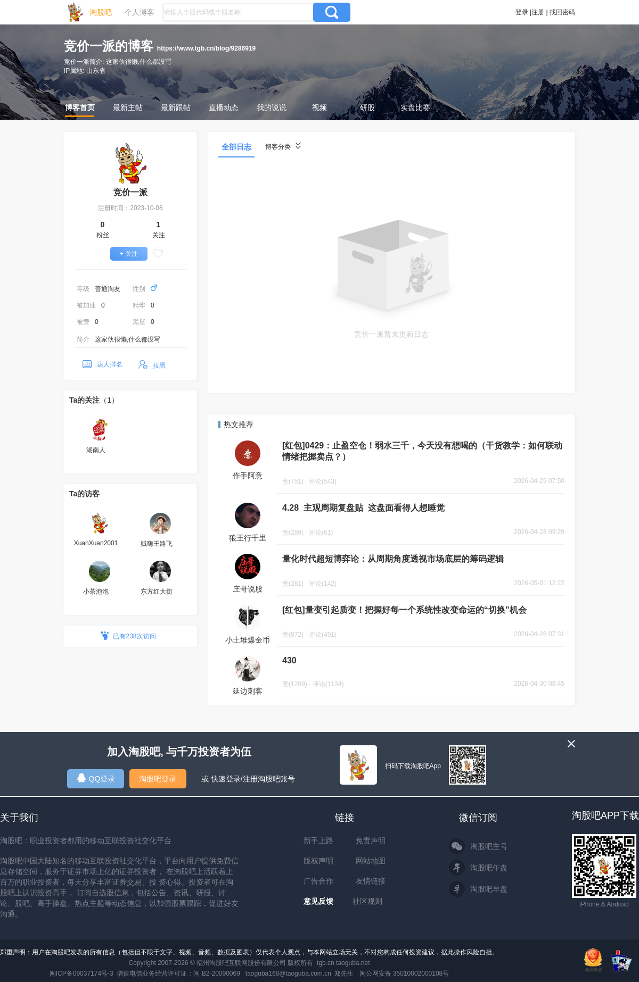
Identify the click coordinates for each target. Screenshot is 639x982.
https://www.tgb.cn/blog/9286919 (206, 48)
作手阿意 (248, 475)
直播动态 (224, 107)
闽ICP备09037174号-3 (81, 973)
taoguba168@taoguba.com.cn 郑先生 (299, 973)
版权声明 (318, 860)
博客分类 (283, 147)
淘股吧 (100, 12)
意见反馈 (318, 901)
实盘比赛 (415, 107)
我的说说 (271, 107)
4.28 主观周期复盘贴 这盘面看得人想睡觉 (363, 507)
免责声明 (371, 840)
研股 (367, 107)
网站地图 (371, 860)
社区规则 (367, 901)
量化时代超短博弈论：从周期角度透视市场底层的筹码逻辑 (393, 558)
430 (289, 660)
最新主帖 (128, 107)
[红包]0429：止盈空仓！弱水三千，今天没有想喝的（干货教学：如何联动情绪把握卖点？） (422, 451)
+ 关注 (129, 253)
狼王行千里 (247, 538)
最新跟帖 (176, 107)
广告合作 (318, 881)
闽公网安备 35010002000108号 (404, 973)
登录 (521, 12)
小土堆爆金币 (247, 640)
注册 (537, 12)
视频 (319, 107)
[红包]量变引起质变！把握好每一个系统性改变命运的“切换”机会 (404, 609)
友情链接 (371, 881)
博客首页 (80, 107)
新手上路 (318, 840)
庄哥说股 (248, 589)
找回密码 (562, 12)
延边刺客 (248, 691)
